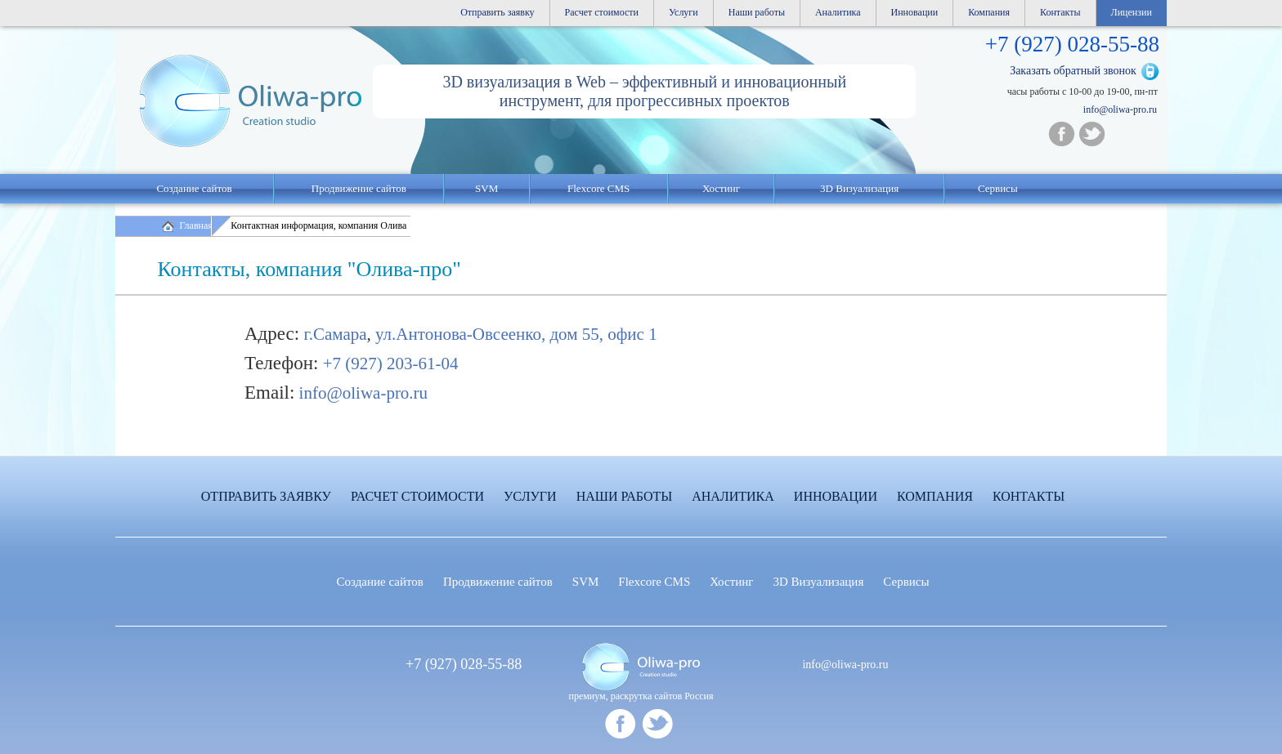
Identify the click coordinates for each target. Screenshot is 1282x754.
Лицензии (1131, 12)
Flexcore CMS (598, 188)
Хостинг (731, 581)
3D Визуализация (859, 188)
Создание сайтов (193, 188)
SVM (486, 188)
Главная (196, 225)
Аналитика (838, 12)
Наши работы (756, 12)
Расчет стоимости (602, 12)
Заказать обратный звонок (1073, 71)
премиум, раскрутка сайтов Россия (641, 696)
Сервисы (998, 188)
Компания (989, 12)
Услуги (683, 12)
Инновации (915, 12)
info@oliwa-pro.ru (1120, 109)
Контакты (1060, 12)
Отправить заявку (497, 12)
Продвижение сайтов (359, 188)
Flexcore (654, 581)
